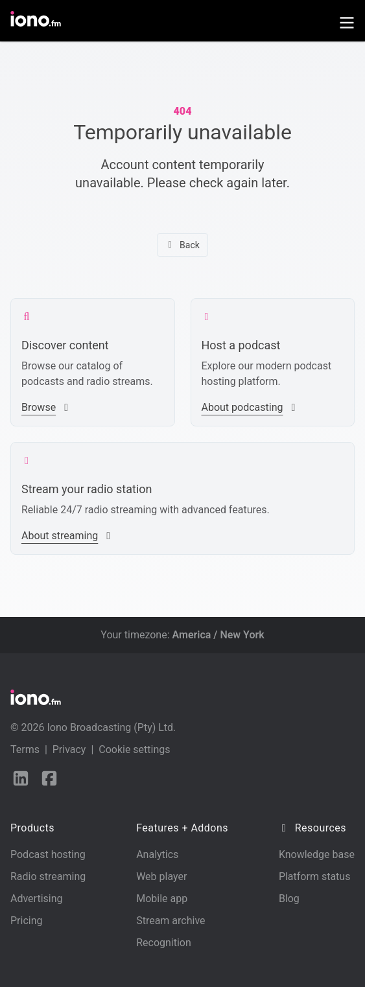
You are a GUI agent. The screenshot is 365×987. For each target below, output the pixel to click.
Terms (25, 749)
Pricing (26, 920)
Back (182, 245)
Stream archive (170, 920)
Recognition (163, 942)
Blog (289, 898)
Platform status (315, 876)
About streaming (67, 535)
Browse (46, 407)
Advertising (36, 898)
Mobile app (161, 898)
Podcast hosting (48, 854)
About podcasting (250, 407)
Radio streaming (48, 876)
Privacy (69, 749)
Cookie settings (134, 749)
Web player (161, 876)
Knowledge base (317, 854)
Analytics (157, 854)
